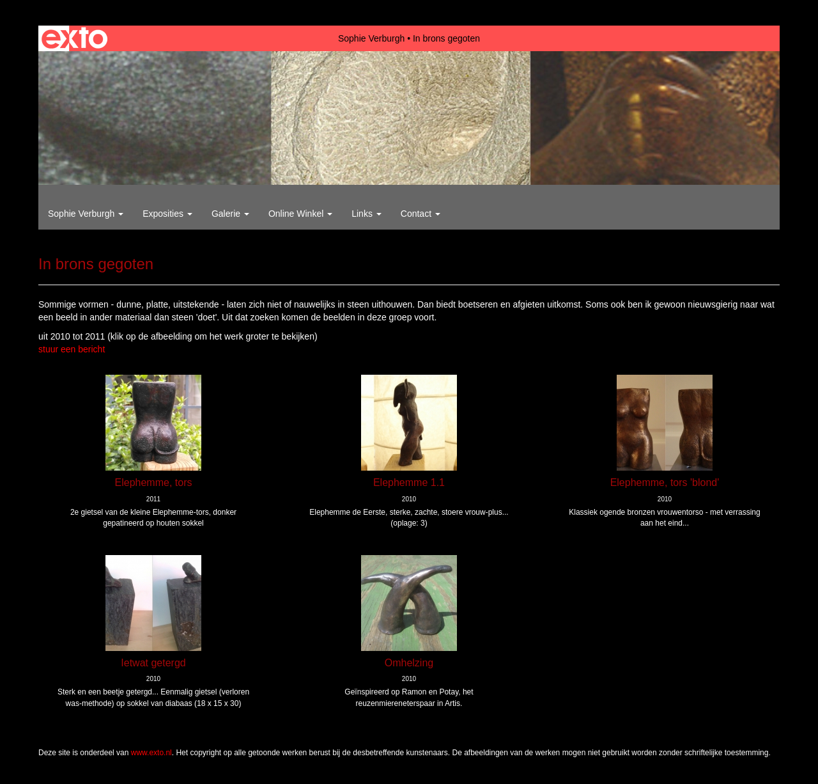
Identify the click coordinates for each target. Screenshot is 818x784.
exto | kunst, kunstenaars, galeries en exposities (74, 38)
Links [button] (366, 213)
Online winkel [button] (300, 213)
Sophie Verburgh (371, 38)
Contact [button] (420, 213)
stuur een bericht (71, 349)
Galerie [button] (230, 213)
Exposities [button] (167, 213)
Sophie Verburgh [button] (85, 213)
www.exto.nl (151, 752)
